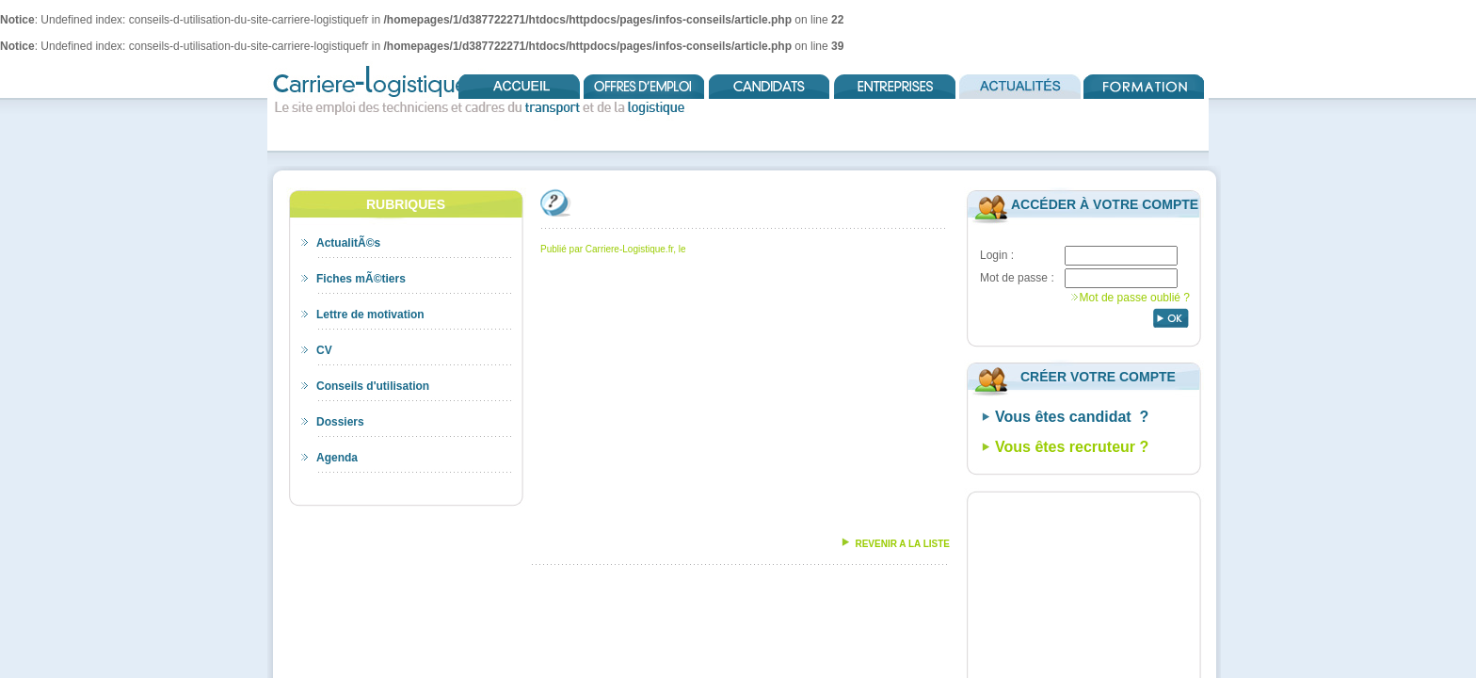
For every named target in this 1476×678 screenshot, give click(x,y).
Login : (997, 255)
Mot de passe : (1017, 277)
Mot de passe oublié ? (1135, 297)
